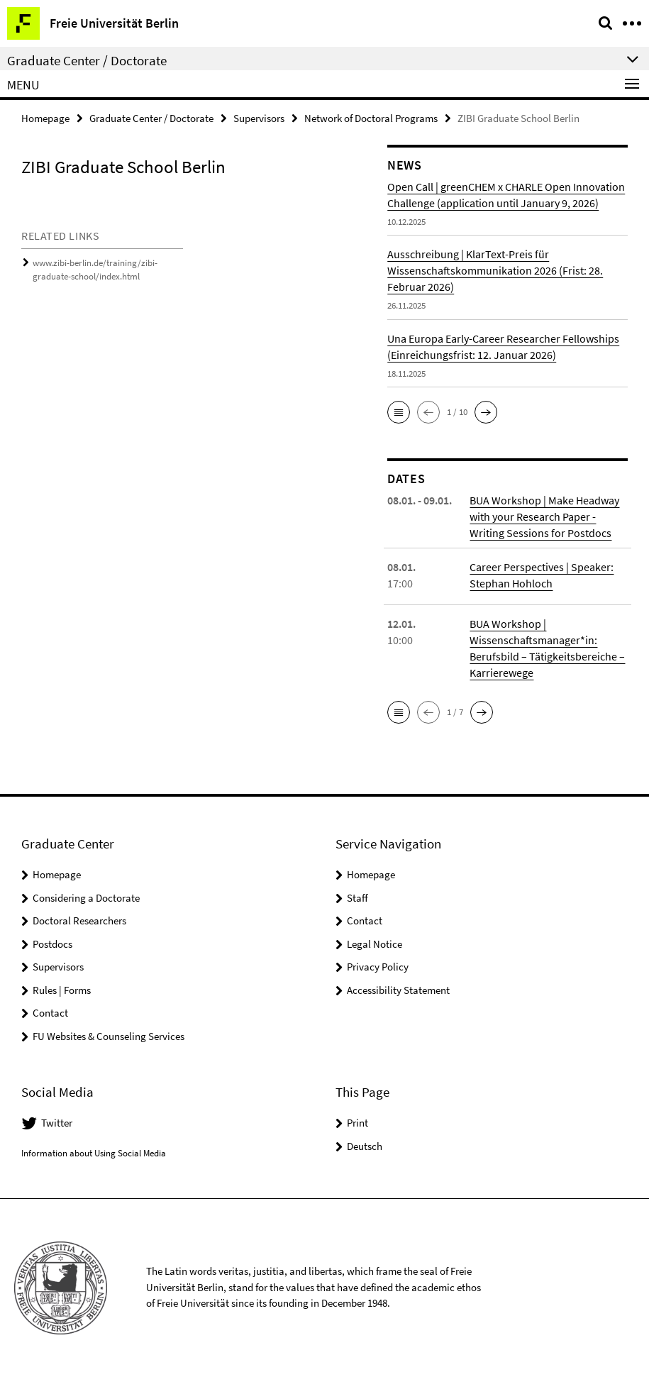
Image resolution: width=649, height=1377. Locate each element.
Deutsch (364, 1146)
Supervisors (258, 118)
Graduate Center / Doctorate (151, 118)
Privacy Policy (378, 966)
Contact (50, 1012)
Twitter (56, 1122)
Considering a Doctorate (86, 898)
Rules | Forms (62, 990)
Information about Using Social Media (93, 1153)
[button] (398, 412)
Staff (357, 898)
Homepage (45, 118)
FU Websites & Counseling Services (108, 1036)
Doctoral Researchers (79, 920)
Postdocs (52, 944)
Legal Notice (374, 944)
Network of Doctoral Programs (371, 118)
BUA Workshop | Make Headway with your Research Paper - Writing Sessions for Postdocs (544, 516)
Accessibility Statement (398, 990)
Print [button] (357, 1122)
